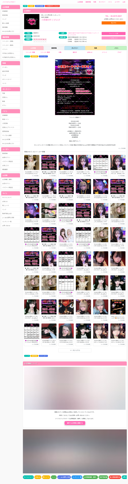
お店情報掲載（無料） (90, 477)
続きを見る (75, 350)
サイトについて (7, 197)
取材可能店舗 (103, 477)
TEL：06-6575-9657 (113, 16)
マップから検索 (7, 135)
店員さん (5, 97)
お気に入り (5, 165)
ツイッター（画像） (8, 41)
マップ (4, 19)
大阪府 (31, 6)
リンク (4, 209)
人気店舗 (5, 123)
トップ (27, 56)
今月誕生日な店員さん (8, 57)
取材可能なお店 (7, 213)
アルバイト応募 (113, 33)
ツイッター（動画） (8, 45)
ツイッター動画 (45, 52)
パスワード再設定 (7, 161)
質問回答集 (5, 131)
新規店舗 (5, 15)
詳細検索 (5, 11)
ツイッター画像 (30, 52)
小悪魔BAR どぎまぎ (52, 6)
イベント (5, 49)
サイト (4, 193)
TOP (25, 6)
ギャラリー (102, 2)
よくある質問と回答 (8, 217)
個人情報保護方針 (115, 477)
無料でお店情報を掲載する (75, 423)
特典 (94, 2)
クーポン (5, 67)
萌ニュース (5, 205)
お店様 (4, 175)
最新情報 (88, 2)
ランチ (4, 75)
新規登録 (5, 153)
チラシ (4, 105)
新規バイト (5, 119)
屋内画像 (5, 27)
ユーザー (117, 2)
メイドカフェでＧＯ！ (9, 2)
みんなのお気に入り (8, 31)
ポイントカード (7, 79)
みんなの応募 (6, 139)
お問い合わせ (6, 225)
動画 (3, 101)
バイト (110, 2)
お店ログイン (6, 183)
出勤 (60, 52)
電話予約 (113, 23)
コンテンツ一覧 (7, 221)
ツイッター (43, 56)
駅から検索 (5, 23)
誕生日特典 (5, 71)
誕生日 (75, 52)
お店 (124, 2)
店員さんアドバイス (8, 127)
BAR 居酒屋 (39, 6)
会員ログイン (6, 157)
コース (4, 83)
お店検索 (80, 2)
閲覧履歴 (5, 169)
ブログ (120, 52)
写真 (3, 93)
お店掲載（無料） (7, 179)
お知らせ (5, 201)
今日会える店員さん (8, 53)
